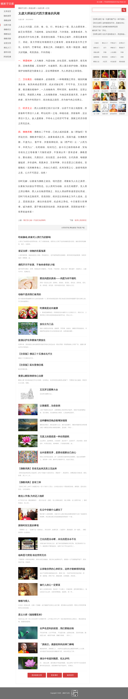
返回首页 (70, 675)
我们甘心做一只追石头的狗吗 (34, 220)
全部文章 (7, 43)
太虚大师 (40, 8)
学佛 (122, 52)
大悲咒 (105, 61)
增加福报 (122, 61)
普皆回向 (105, 57)
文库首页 (7, 11)
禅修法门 (113, 47)
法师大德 (7, 25)
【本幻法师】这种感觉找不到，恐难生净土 (108, 23)
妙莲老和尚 (113, 109)
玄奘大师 (96, 75)
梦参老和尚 (113, 98)
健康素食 (96, 57)
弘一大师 (96, 109)
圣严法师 (122, 75)
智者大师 (113, 86)
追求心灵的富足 (81, 220)
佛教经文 (7, 29)
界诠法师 (113, 75)
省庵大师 (105, 109)
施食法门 (96, 47)
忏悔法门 (113, 43)
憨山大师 (96, 86)
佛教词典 (7, 39)
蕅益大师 (105, 98)
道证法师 (96, 98)
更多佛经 (54, 675)
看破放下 (122, 47)
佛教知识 (7, 34)
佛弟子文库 (22, 8)
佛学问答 (7, 52)
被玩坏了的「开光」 (99, 30)
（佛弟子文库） (66, 693)
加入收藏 (99, 2)
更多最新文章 (37, 675)
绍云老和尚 (105, 86)
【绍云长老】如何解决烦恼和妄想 (105, 27)
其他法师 (32, 8)
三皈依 (96, 43)
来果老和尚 (122, 86)
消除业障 (96, 52)
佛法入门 (7, 48)
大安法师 (105, 75)
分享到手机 (65, 228)
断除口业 (96, 61)
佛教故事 (7, 20)
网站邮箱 (73, 228)
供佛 (122, 57)
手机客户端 (80, 228)
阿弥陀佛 (7, 57)
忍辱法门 (122, 43)
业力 (104, 47)
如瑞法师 (122, 98)
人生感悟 (113, 52)
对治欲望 (113, 61)
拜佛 (104, 52)
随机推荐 (7, 16)
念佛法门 (113, 57)
